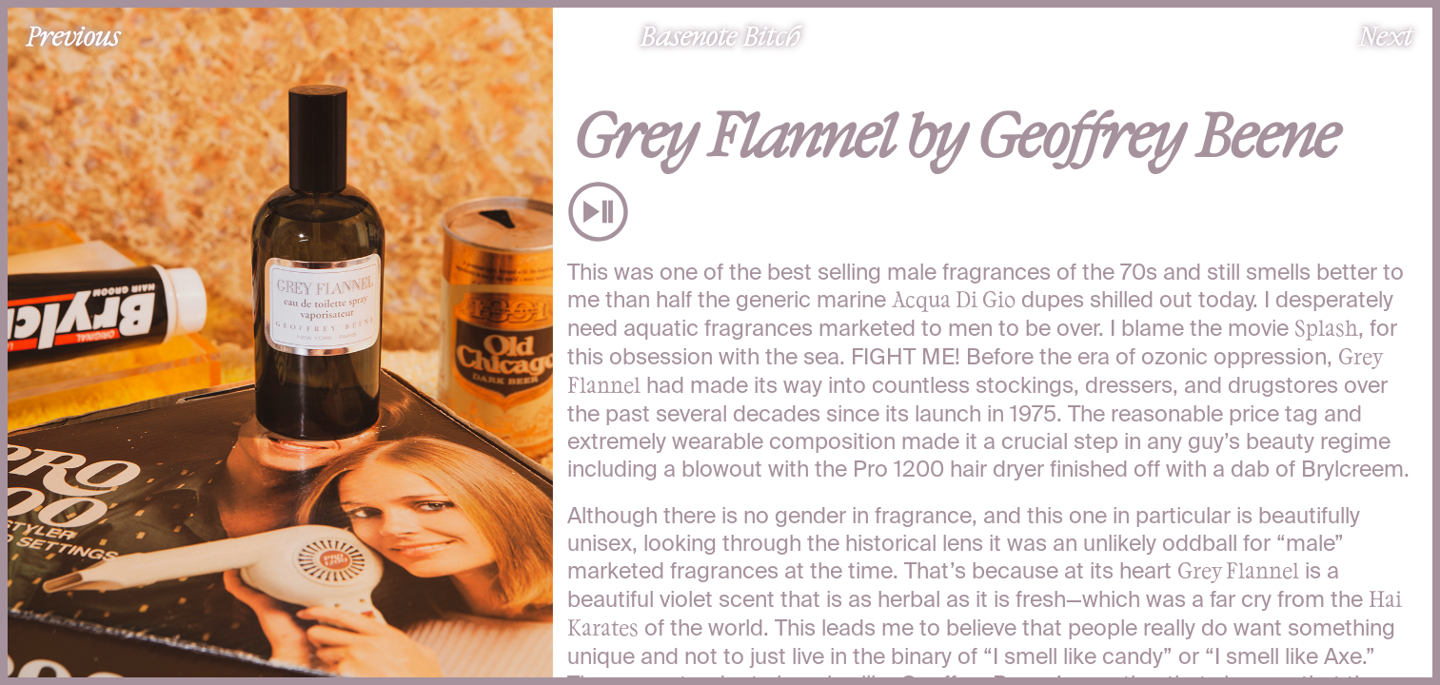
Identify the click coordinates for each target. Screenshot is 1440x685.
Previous (73, 35)
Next (1385, 35)
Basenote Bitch (720, 35)
